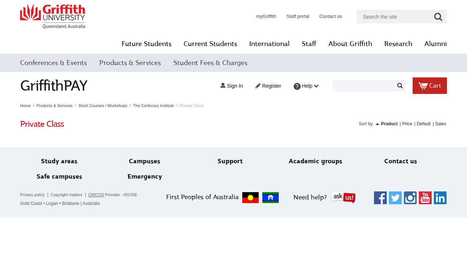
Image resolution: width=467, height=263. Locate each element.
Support (230, 161)
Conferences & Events (53, 62)
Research (398, 44)
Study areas (59, 161)
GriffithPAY (53, 85)
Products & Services (130, 62)
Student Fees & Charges (210, 62)
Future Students (146, 44)
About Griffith (350, 44)
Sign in (231, 86)
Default (424, 123)
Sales (440, 123)
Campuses (144, 161)
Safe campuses (59, 177)
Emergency (144, 177)
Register (268, 86)
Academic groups (315, 161)
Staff (309, 44)
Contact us (330, 16)
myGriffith (266, 16)
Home (25, 105)
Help (306, 86)
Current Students (210, 44)
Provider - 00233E (113, 195)
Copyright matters (66, 195)
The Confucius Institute (153, 105)
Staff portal (297, 16)
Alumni (435, 44)
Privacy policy (32, 195)
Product (389, 123)
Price (407, 123)
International (269, 44)
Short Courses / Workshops (102, 105)
